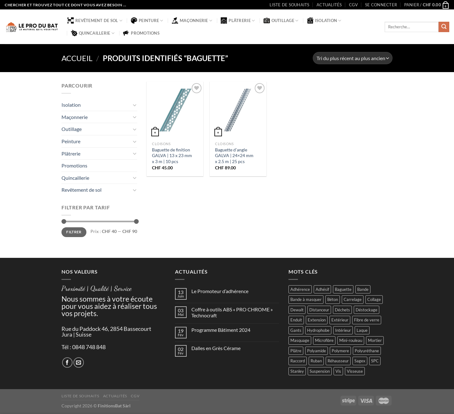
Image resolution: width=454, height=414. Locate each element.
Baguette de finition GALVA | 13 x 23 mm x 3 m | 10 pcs (172, 155)
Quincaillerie (92, 33)
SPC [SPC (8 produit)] (375, 360)
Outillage (281, 20)
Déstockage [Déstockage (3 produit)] (366, 309)
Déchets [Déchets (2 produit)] (342, 309)
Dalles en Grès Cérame (216, 348)
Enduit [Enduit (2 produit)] (296, 319)
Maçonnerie (192, 20)
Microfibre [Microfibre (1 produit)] (324, 340)
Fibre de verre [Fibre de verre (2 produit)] (366, 319)
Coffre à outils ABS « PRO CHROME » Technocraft (232, 312)
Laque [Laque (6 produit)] (362, 330)
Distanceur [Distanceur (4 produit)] (319, 309)
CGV (353, 4)
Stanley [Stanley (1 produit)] (297, 371)
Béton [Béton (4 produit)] (332, 299)
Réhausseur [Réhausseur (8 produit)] (338, 360)
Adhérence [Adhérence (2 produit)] (300, 289)
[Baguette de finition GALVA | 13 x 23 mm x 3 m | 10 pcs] (175, 110)
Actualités (329, 4)
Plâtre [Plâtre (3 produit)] (295, 350)
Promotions (141, 33)
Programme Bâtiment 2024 (220, 330)
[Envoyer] (444, 27)
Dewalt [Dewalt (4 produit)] (297, 309)
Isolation (324, 20)
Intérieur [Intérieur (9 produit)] (343, 330)
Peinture (147, 20)
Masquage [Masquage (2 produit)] (299, 340)
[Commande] (353, 58)
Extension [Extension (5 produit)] (317, 319)
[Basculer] (134, 105)
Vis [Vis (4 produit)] (338, 371)
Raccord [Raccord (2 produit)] (297, 360)
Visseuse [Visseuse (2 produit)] (355, 371)
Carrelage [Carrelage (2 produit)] (353, 299)
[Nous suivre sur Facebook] (67, 362)
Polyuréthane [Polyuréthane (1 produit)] (367, 350)
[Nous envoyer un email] (78, 362)
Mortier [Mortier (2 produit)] (375, 340)
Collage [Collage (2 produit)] (374, 299)
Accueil (76, 58)
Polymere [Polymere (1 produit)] (340, 350)
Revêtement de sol (94, 20)
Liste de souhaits (289, 4)
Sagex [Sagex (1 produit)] (359, 360)
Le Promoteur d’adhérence (219, 291)
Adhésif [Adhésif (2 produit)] (322, 289)
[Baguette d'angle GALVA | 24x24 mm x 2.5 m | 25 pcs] (238, 110)
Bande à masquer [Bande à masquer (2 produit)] (306, 299)
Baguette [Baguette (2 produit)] (343, 289)
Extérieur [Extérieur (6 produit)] (339, 319)
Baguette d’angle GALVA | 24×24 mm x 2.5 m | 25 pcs (234, 155)
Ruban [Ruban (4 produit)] (316, 360)
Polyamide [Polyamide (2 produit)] (316, 350)
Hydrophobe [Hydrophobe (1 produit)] (318, 330)
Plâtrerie (238, 20)
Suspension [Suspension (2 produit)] (320, 371)
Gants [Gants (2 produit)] (295, 330)
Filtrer (74, 232)
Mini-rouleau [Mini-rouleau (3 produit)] (350, 340)
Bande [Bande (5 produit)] (363, 289)
